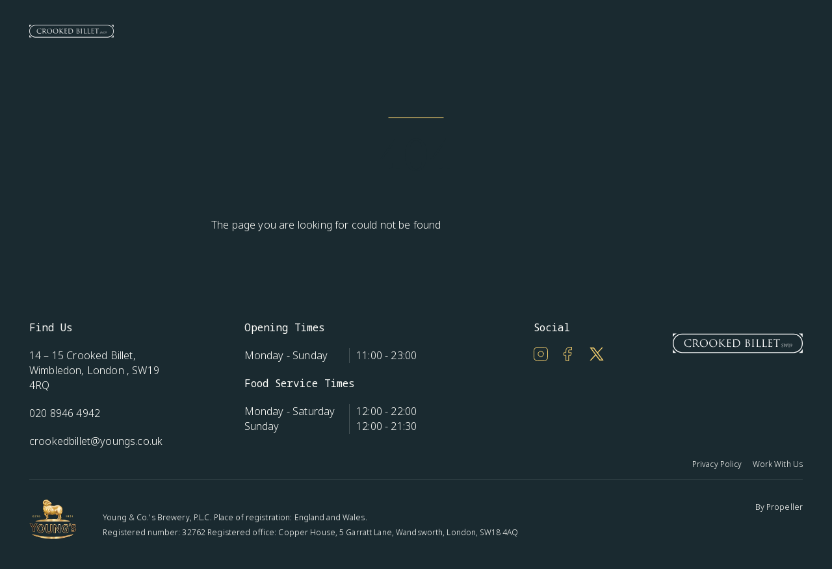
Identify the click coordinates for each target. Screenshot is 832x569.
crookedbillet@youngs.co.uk (95, 441)
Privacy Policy (717, 464)
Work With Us (778, 464)
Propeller (784, 506)
